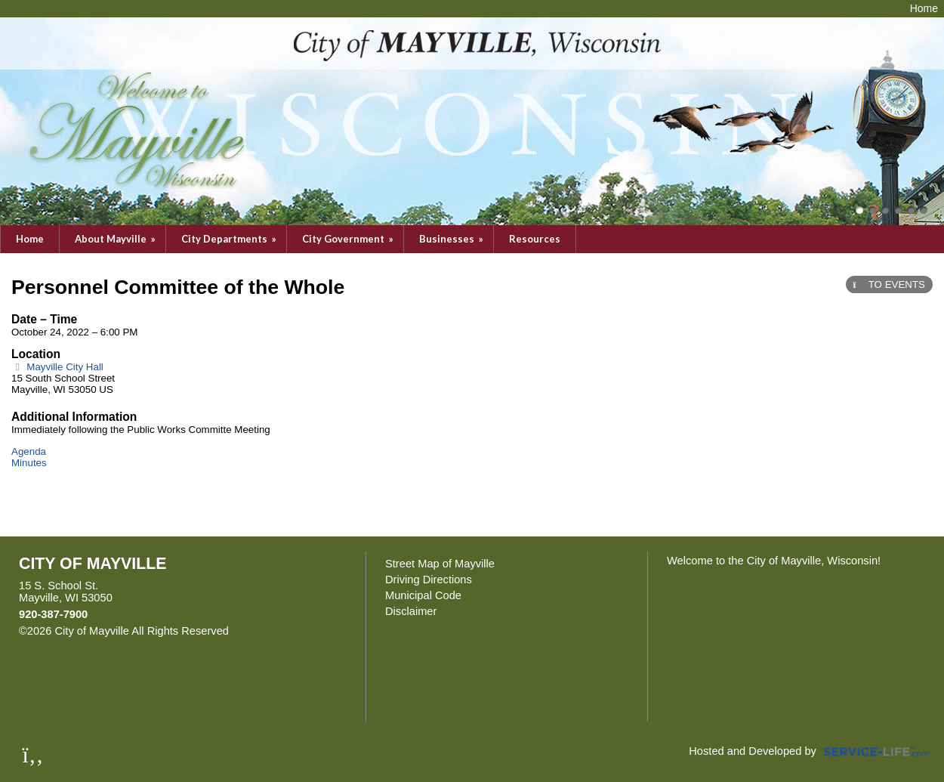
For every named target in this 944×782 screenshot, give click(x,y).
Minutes (29, 462)
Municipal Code (423, 595)
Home (30, 239)
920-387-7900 (53, 614)
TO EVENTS (889, 284)
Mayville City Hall (57, 366)
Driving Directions (428, 579)
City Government (349, 239)
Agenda (28, 451)
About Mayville (116, 239)
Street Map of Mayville (440, 564)
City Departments (230, 239)
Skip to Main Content (294, 631)
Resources (534, 239)
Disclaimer (411, 611)
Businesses (452, 239)
